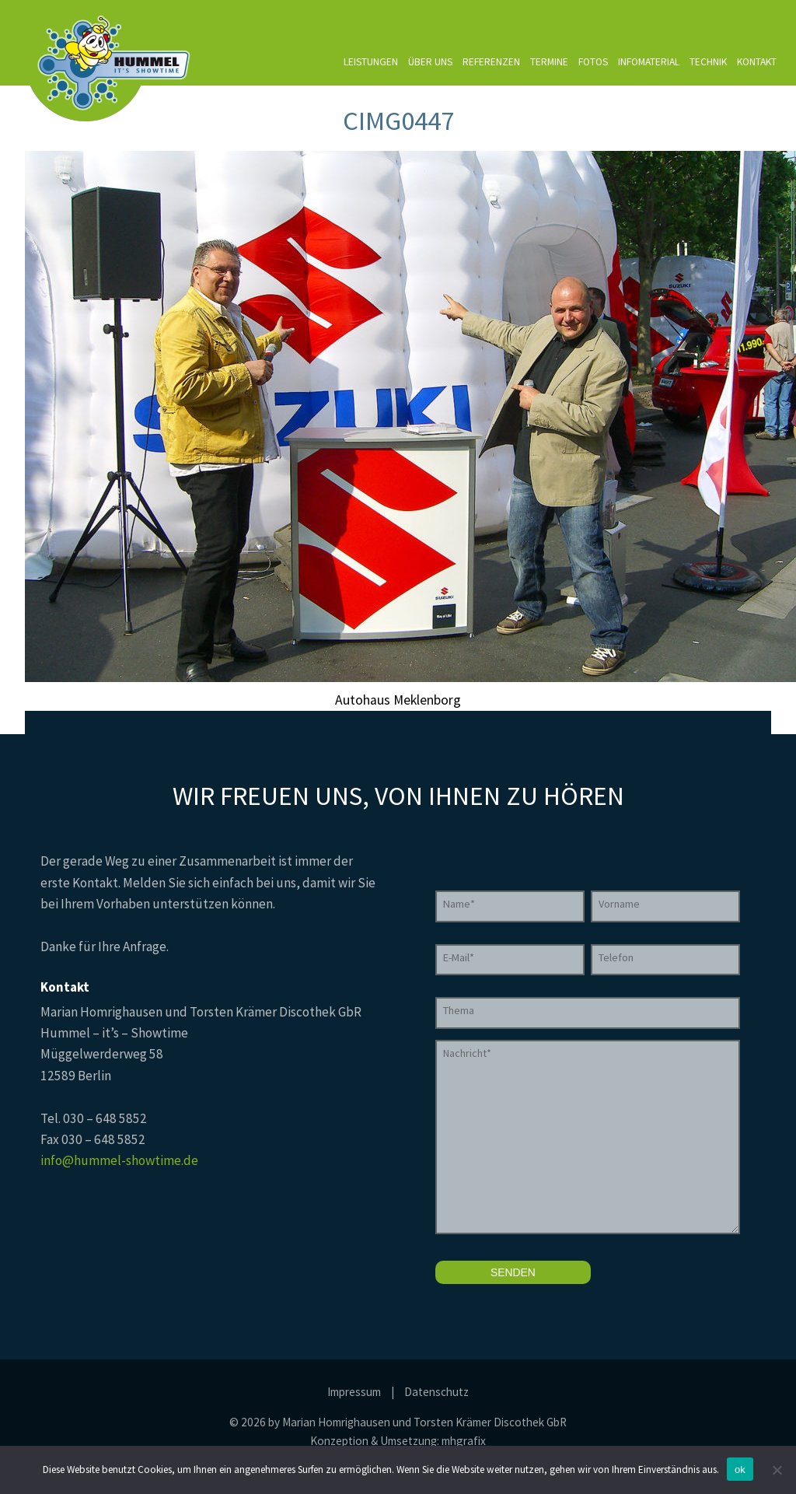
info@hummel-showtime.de (119, 1160)
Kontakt (757, 61)
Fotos (593, 61)
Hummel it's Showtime (109, 60)
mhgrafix (464, 1440)
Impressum (354, 1391)
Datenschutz (436, 1391)
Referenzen (491, 61)
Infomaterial (648, 61)
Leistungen (371, 61)
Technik (708, 61)
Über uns (430, 61)
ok (740, 1469)
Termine (549, 61)
